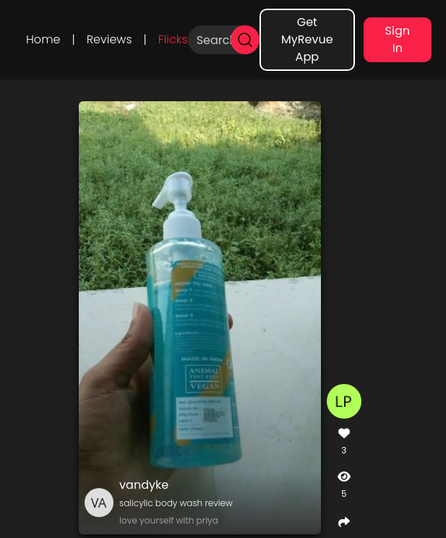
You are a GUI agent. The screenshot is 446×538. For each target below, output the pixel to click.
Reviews (109, 39)
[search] (245, 39)
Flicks (173, 39)
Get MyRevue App (307, 39)
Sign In (397, 39)
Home (43, 39)
